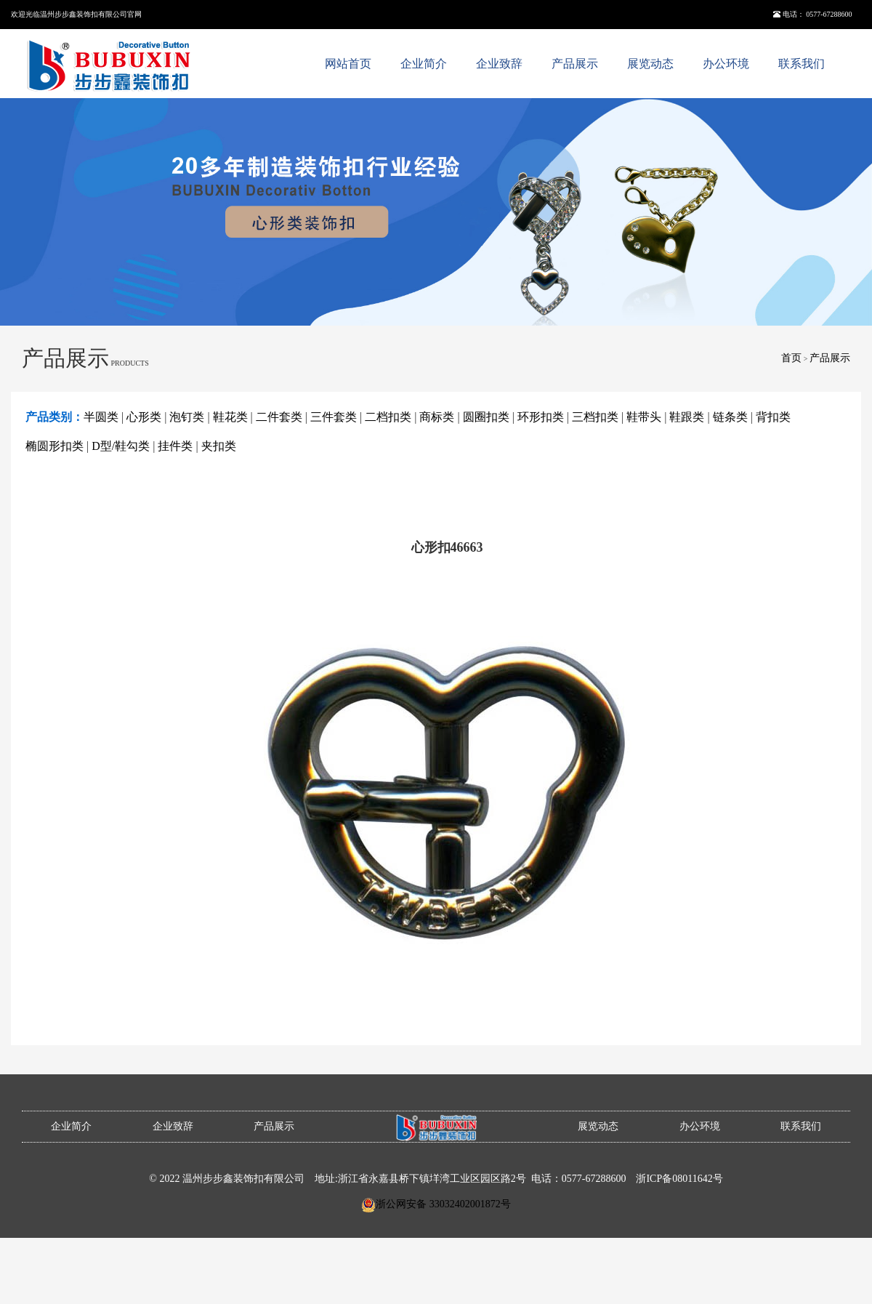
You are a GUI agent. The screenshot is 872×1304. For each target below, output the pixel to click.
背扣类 (773, 417)
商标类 (436, 417)
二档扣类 (388, 417)
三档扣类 (595, 417)
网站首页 (348, 63)
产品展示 (575, 63)
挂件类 (175, 446)
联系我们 (801, 63)
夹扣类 (218, 446)
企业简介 (423, 63)
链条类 (730, 417)
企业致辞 (499, 63)
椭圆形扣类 (54, 446)
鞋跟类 (686, 417)
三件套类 (333, 417)
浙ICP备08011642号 (679, 1178)
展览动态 (650, 63)
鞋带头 (643, 417)
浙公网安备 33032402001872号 (443, 1204)
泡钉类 (186, 417)
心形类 (143, 417)
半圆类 (101, 417)
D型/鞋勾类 (121, 446)
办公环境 (726, 63)
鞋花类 (230, 417)
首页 (791, 358)
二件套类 (279, 417)
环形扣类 (540, 417)
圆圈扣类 (486, 417)
